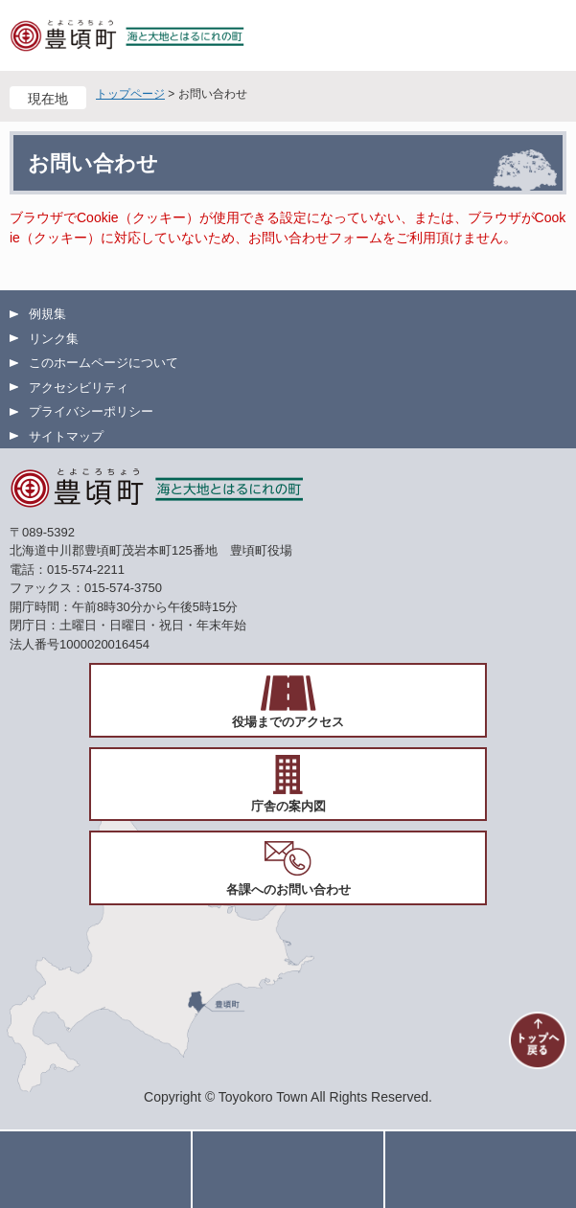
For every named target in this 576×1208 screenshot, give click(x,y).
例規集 (47, 314)
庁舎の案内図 (288, 806)
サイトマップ (66, 436)
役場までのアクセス (288, 722)
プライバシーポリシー (91, 411)
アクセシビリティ (78, 387)
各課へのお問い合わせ (288, 889)
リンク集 (54, 338)
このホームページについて (103, 362)
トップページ (130, 94)
